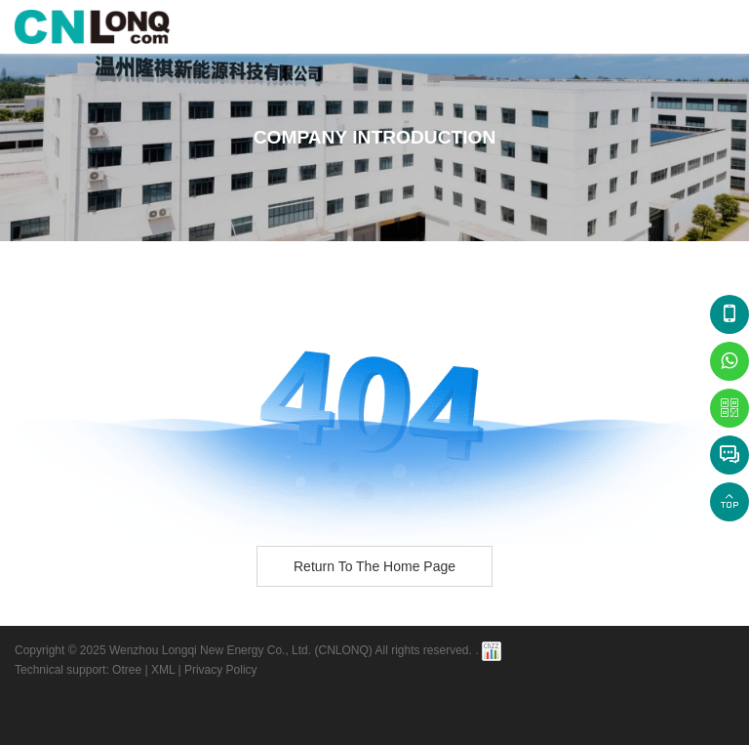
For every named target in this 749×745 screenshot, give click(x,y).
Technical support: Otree (78, 670)
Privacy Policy (220, 670)
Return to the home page (374, 566)
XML (163, 670)
